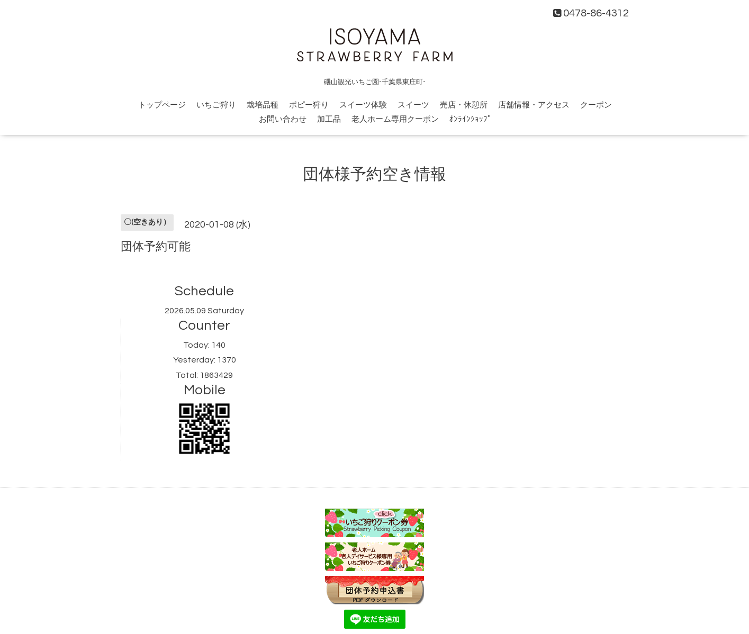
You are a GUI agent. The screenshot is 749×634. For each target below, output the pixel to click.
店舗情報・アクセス (534, 105)
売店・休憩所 (464, 105)
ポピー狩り (309, 105)
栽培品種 (262, 105)
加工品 (329, 119)
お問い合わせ (282, 119)
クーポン (596, 105)
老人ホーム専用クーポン (395, 119)
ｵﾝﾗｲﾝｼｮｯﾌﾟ (470, 119)
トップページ (162, 105)
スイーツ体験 (363, 105)
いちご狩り (216, 105)
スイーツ (413, 105)
